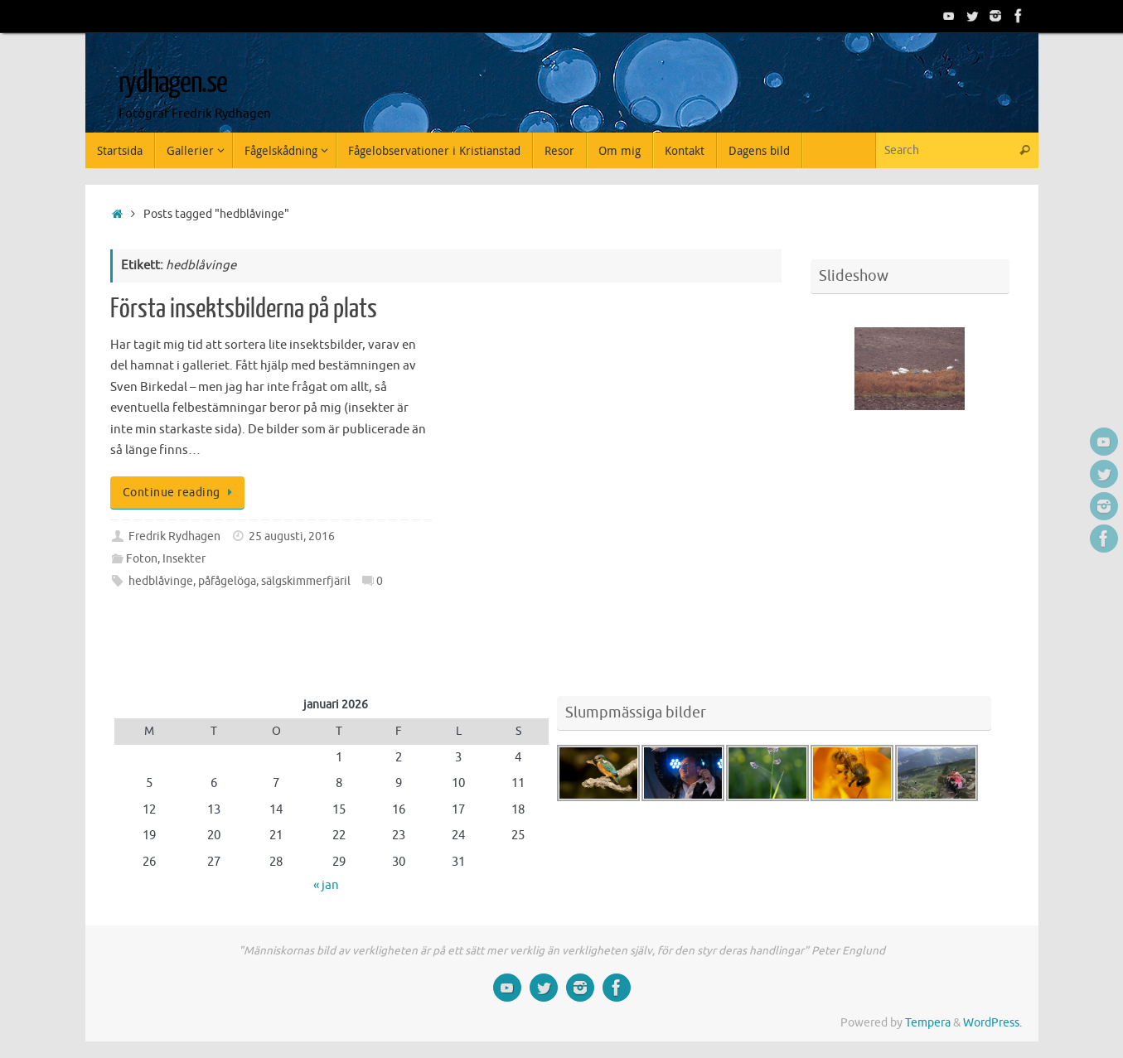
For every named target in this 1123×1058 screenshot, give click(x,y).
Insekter (184, 559)
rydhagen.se (173, 82)
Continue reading (181, 493)
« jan (326, 885)
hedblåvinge (160, 581)
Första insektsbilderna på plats (243, 309)
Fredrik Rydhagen (174, 536)
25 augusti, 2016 (292, 536)
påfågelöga (227, 581)
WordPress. (992, 1023)
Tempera (928, 1023)
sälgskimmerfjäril (306, 581)
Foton (141, 559)
